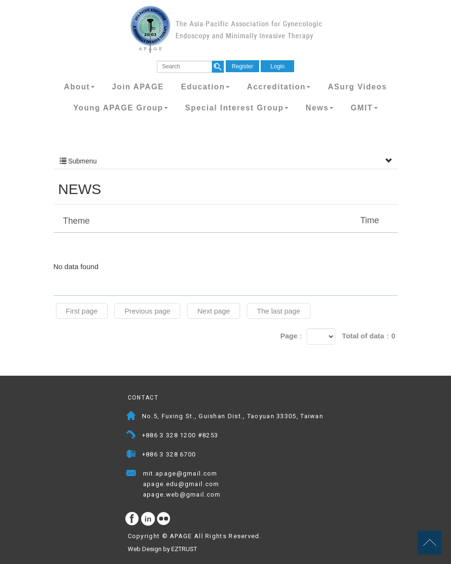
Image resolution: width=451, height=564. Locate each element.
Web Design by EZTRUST (162, 549)
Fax (131, 455)
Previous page (147, 311)
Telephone (131, 436)
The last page (278, 311)
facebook (132, 519)
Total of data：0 (368, 336)
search (218, 67)
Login (278, 66)
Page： (292, 336)
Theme (227, 220)
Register (242, 66)
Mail (227, 474)
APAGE (226, 29)
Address (131, 417)
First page (82, 311)
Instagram (148, 519)
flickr (164, 519)
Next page (213, 311)
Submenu (226, 161)
